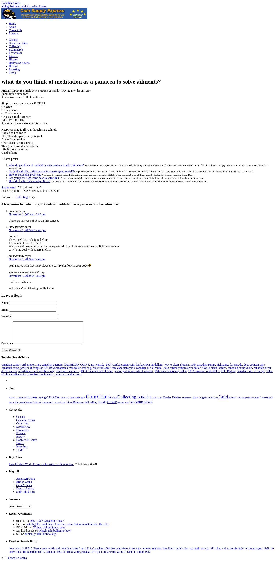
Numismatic (47, 406)
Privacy (13, 33)
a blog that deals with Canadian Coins (23, 6)
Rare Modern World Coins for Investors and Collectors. (41, 468)
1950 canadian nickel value (97, 375)
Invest (247, 402)
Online (57, 407)
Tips (132, 406)
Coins (103, 401)
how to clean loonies (214, 372)
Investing (14, 69)
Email (4, 309)
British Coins (24, 486)
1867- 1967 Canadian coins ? (47, 525)
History (13, 59)
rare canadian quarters (49, 368)
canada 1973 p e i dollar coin (98, 556)
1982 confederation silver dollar (181, 372)
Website (6, 316)
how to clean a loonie (176, 368)
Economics (15, 52)
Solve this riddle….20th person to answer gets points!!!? (42, 171)
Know (11, 406)
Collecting (15, 46)
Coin (91, 401)
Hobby (240, 402)
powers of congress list (33, 372)
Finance (13, 56)
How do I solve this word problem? (29, 181)
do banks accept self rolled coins (209, 552)
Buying (41, 401)
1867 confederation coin (120, 368)
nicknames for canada (229, 368)
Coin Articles (24, 489)
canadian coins (77, 401)
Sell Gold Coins (25, 496)
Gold (223, 401)
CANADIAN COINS (76, 368)
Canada (13, 39)
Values (148, 406)
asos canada (97, 368)
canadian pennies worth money (36, 375)
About (12, 26)
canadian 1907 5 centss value (63, 556)
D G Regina (228, 375)
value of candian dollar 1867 (133, 556)
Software (120, 407)
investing (254, 402)
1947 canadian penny (202, 368)
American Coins (25, 483)
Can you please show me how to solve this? (34, 177)
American (21, 402)
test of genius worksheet (96, 372)
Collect (113, 402)
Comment (7, 347)
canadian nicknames (67, 375)
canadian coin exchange (251, 375)
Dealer (167, 401)
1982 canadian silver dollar (65, 372)
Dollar (195, 401)
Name (4, 302)
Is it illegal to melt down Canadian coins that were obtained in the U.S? (67, 528)
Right (81, 407)
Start (127, 407)
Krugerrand (20, 406)
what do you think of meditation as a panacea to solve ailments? (46, 165)
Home (12, 23)
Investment (266, 401)
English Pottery (25, 492)
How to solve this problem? (25, 174)
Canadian (64, 402)
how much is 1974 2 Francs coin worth (32, 552)
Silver (111, 406)
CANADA (52, 401)
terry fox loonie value (40, 378)
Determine (186, 402)
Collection (144, 401)
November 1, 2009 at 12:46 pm (27, 214)
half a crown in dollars (149, 368)
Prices (69, 406)
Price (62, 406)
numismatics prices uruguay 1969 (249, 552)
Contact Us (15, 30)
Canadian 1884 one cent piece (110, 552)
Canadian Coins (10, 3)
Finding (214, 402)
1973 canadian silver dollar (204, 375)
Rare (76, 406)
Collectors (158, 402)
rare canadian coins (123, 372)
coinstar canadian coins (68, 378)
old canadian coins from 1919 (73, 552)
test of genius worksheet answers (134, 375)
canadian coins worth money (18, 368)
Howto (13, 66)
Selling (93, 406)
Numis (38, 406)
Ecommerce (16, 49)
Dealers (176, 401)
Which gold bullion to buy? (49, 531)
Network (30, 406)
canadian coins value (240, 372)
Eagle (202, 401)
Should (102, 406)
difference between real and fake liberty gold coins (158, 552)
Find (208, 402)
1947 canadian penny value (171, 375)
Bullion (31, 401)
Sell (86, 406)
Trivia (12, 72)
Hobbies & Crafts (19, 62)
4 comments (8, 187)
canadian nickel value (148, 372)
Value (139, 406)
